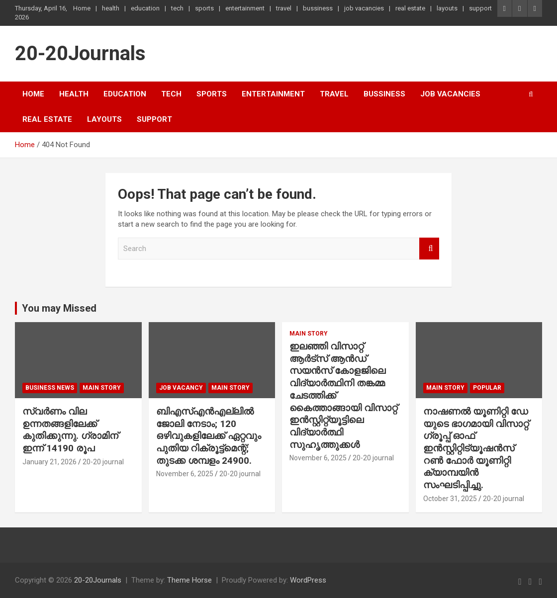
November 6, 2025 (184, 474)
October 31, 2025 (450, 499)
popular (487, 387)
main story (102, 387)
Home (82, 8)
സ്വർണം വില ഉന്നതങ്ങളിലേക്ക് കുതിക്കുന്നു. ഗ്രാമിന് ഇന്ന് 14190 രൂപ (70, 430)
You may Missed (59, 308)
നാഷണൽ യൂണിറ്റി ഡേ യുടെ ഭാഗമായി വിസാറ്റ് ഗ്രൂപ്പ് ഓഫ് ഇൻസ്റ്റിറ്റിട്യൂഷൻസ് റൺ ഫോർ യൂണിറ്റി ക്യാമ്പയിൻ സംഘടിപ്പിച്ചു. (476, 448)
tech (177, 8)
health (110, 8)
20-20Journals (80, 53)
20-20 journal (103, 462)
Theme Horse (189, 580)
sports (204, 8)
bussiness (318, 8)
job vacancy (181, 387)
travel (283, 8)
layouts (447, 8)
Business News (49, 387)
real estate (410, 8)
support (480, 8)
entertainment (245, 8)
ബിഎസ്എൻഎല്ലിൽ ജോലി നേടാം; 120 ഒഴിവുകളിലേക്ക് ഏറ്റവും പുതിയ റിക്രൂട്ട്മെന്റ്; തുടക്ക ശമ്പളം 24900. (208, 436)
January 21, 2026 (49, 462)
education (145, 8)
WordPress (308, 580)
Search (429, 249)
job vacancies (364, 8)
